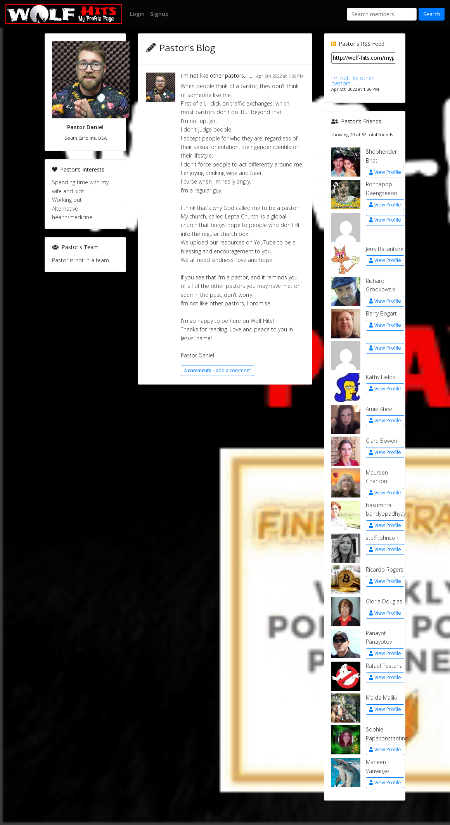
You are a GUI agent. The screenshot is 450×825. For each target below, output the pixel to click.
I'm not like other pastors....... (216, 75)
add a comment (217, 370)
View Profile (385, 172)
